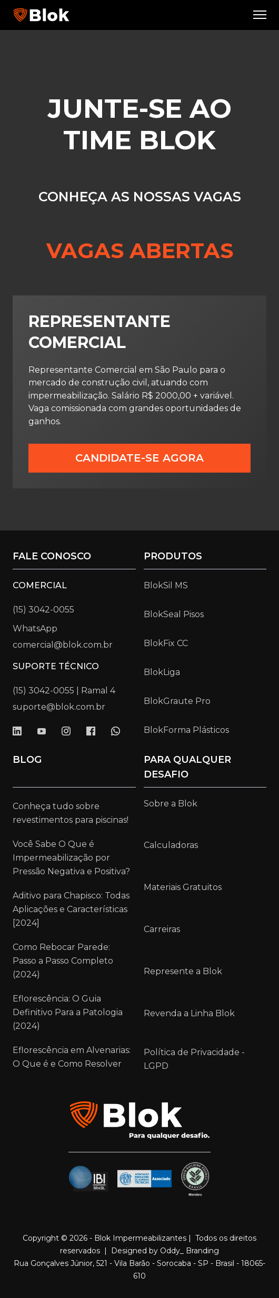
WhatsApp (35, 628)
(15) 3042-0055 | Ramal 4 (64, 691)
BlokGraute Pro (177, 701)
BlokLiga (162, 672)
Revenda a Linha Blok (189, 1013)
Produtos (173, 556)
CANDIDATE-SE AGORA (139, 458)
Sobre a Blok (170, 804)
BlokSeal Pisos (174, 614)
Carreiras (162, 929)
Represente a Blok (183, 971)
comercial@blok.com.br (63, 645)
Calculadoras (171, 845)
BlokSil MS (166, 585)
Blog (27, 759)
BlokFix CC (166, 643)
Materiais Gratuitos (183, 887)
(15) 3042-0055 (43, 610)
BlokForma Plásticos (186, 730)
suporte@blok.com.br (59, 707)
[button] (261, 15)
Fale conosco (52, 556)
